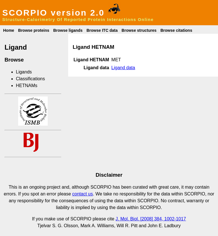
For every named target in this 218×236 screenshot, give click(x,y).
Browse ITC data (102, 30)
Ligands (24, 71)
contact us (82, 193)
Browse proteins (33, 30)
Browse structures (138, 30)
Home (8, 30)
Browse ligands (67, 30)
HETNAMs (26, 85)
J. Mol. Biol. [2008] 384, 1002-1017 (151, 218)
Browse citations (176, 30)
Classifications (30, 78)
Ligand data (123, 67)
